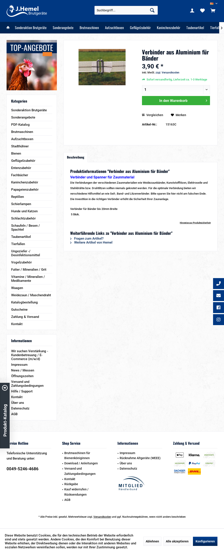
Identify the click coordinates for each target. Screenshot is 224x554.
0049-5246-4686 (22, 468)
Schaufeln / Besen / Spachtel (25, 228)
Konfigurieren (205, 541)
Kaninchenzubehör (24, 182)
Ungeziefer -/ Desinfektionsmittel (25, 253)
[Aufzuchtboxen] (114, 27)
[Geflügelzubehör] (140, 27)
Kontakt (17, 324)
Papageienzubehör (24, 190)
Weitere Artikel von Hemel (91, 242)
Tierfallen (18, 244)
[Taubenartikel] (195, 27)
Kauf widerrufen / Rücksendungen (76, 492)
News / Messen (22, 370)
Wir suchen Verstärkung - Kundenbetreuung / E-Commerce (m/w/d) (29, 355)
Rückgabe (71, 484)
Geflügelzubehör (23, 161)
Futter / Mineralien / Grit (28, 270)
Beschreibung (75, 157)
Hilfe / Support (22, 391)
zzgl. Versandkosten (167, 72)
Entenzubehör (21, 168)
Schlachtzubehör (23, 218)
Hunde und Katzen (24, 211)
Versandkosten (102, 516)
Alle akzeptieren (177, 541)
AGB (14, 414)
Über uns (17, 403)
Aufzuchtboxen (22, 139)
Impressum (19, 365)
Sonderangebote (23, 117)
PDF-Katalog (20, 125)
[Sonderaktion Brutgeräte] (31, 27)
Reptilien (17, 197)
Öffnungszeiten (22, 376)
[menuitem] (212, 10)
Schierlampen (21, 204)
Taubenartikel (21, 237)
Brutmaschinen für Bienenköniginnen (77, 455)
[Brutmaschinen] (89, 27)
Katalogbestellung (24, 302)
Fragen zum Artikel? (86, 238)
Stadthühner (20, 146)
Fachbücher (19, 175)
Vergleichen (152, 115)
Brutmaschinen (22, 132)
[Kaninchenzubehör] (168, 27)
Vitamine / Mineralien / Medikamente (28, 279)
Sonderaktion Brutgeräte (29, 110)
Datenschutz (20, 408)
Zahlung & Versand (25, 317)
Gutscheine (19, 310)
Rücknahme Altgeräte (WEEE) (140, 458)
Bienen (16, 153)
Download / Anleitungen (81, 463)
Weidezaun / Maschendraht (31, 295)
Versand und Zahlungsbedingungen (27, 384)
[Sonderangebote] (63, 27)
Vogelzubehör (21, 262)
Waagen (17, 288)
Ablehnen (152, 541)
